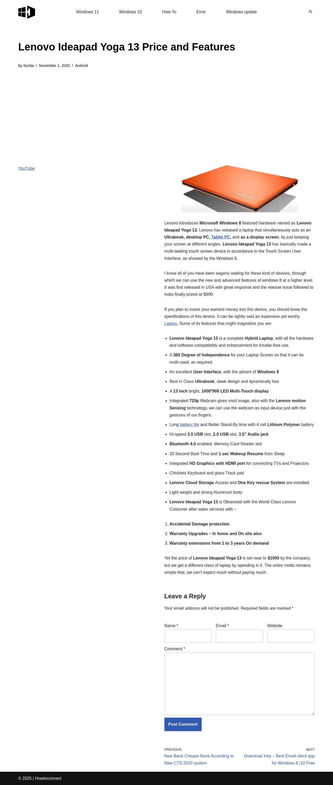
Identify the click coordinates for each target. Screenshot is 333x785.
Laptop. (171, 323)
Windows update (241, 12)
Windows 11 (87, 12)
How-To (169, 12)
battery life (189, 424)
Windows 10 (130, 12)
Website (274, 625)
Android (81, 65)
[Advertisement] (126, 112)
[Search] (310, 11)
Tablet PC (220, 237)
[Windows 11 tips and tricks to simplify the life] (27, 12)
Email (222, 625)
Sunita (28, 65)
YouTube (26, 168)
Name (171, 625)
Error (201, 12)
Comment (174, 649)
